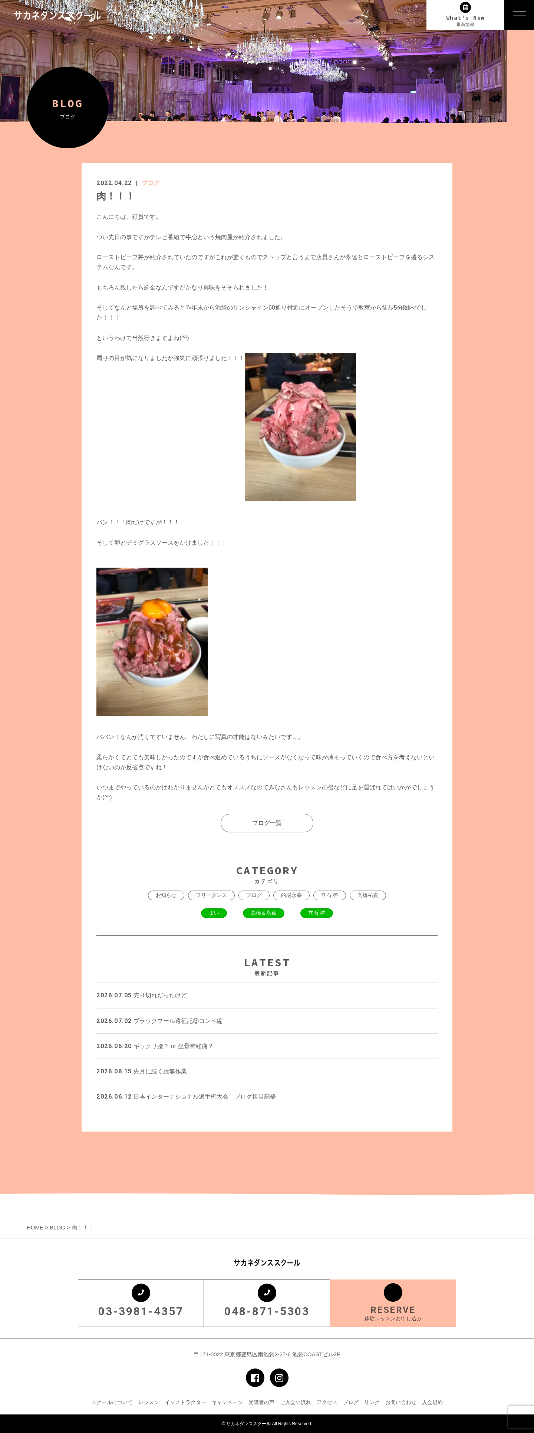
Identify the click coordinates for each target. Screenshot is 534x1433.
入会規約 (432, 1402)
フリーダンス (211, 895)
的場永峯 (291, 895)
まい (214, 913)
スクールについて (112, 1402)
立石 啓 (329, 895)
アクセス (327, 1402)
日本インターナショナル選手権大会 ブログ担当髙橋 (186, 1096)
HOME (36, 1227)
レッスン (148, 1402)
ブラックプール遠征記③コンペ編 (159, 1020)
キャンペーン (227, 1402)
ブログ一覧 (267, 823)
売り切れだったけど (141, 995)
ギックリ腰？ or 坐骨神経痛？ (155, 1046)
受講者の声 (261, 1402)
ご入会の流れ (295, 1402)
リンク (372, 1402)
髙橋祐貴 (367, 895)
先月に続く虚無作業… (144, 1071)
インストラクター (185, 1402)
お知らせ (166, 895)
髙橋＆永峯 (264, 913)
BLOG (57, 1227)
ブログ (150, 183)
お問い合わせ (400, 1402)
